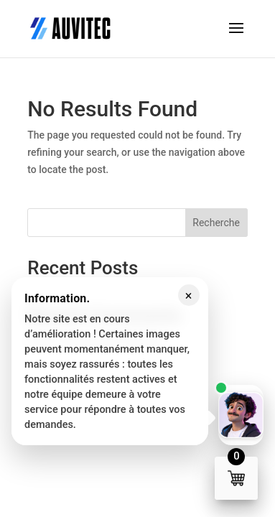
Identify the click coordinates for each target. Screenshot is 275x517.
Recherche (216, 222)
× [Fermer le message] (188, 295)
